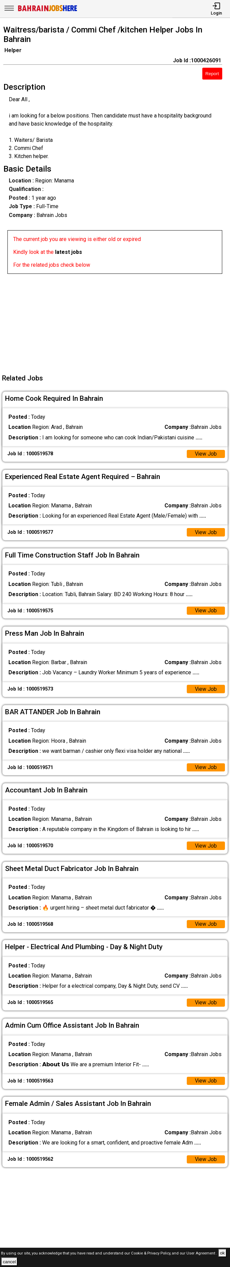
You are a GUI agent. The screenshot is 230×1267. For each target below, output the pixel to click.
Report (212, 73)
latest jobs (68, 252)
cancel (9, 1261)
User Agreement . (201, 1253)
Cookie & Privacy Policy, (151, 1253)
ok (222, 1252)
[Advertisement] (117, 321)
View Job (206, 454)
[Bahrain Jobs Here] (47, 10)
